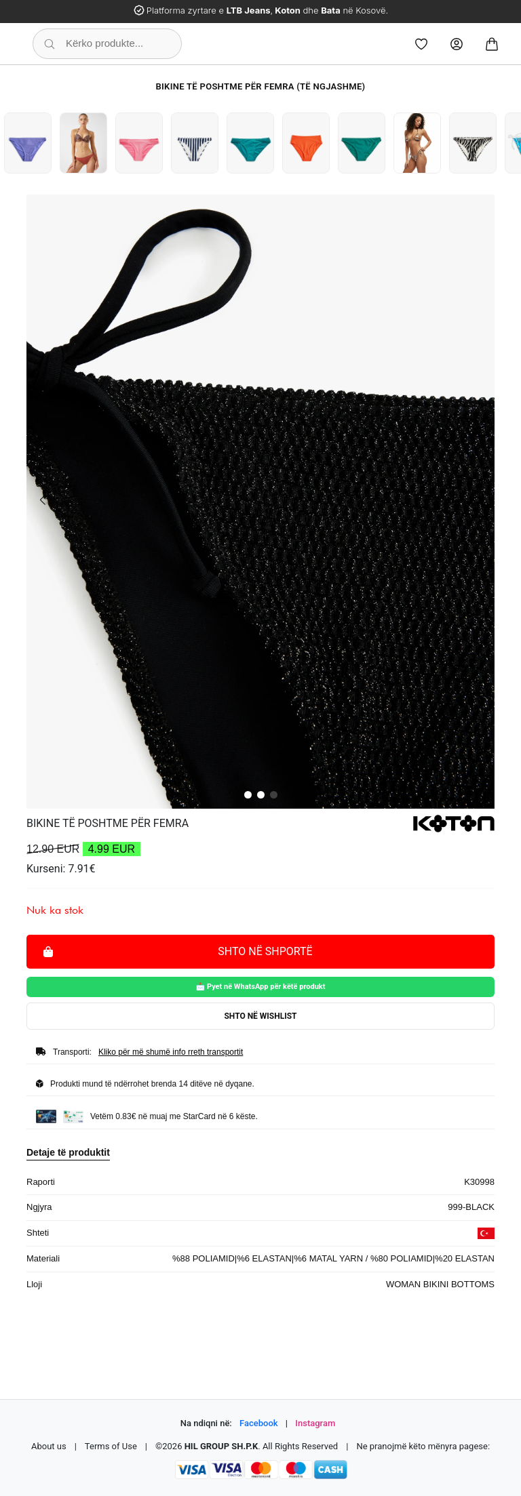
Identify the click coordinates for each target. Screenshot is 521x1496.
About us (48, 1446)
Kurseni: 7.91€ (61, 868)
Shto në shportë (178, 951)
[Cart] (492, 44)
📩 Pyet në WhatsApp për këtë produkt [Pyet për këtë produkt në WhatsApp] (261, 986)
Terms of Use (111, 1446)
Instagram (315, 1423)
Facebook (258, 1423)
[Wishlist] (421, 44)
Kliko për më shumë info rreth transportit (170, 1052)
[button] (248, 794)
